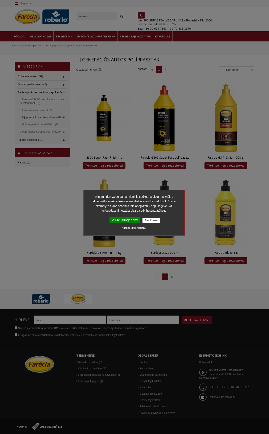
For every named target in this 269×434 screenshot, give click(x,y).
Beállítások (151, 220)
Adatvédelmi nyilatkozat (134, 228)
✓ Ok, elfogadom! (125, 220)
